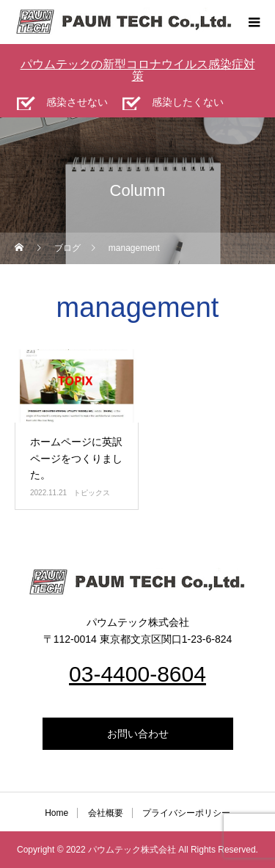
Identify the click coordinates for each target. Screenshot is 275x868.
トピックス (91, 493)
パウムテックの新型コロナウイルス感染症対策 (138, 70)
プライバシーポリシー (186, 813)
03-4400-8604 (137, 674)
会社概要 (105, 813)
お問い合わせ (138, 734)
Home (56, 813)
